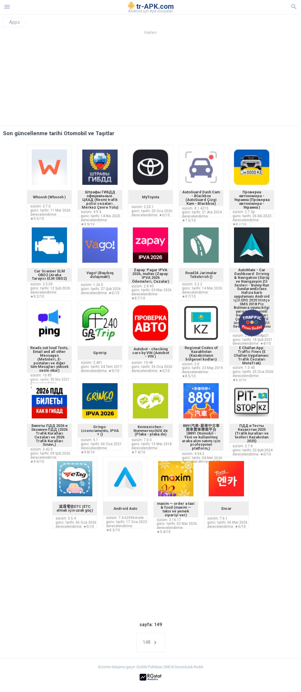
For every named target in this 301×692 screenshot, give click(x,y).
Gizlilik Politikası (149, 667)
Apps (14, 22)
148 (151, 642)
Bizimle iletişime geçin (116, 667)
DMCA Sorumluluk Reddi (183, 667)
